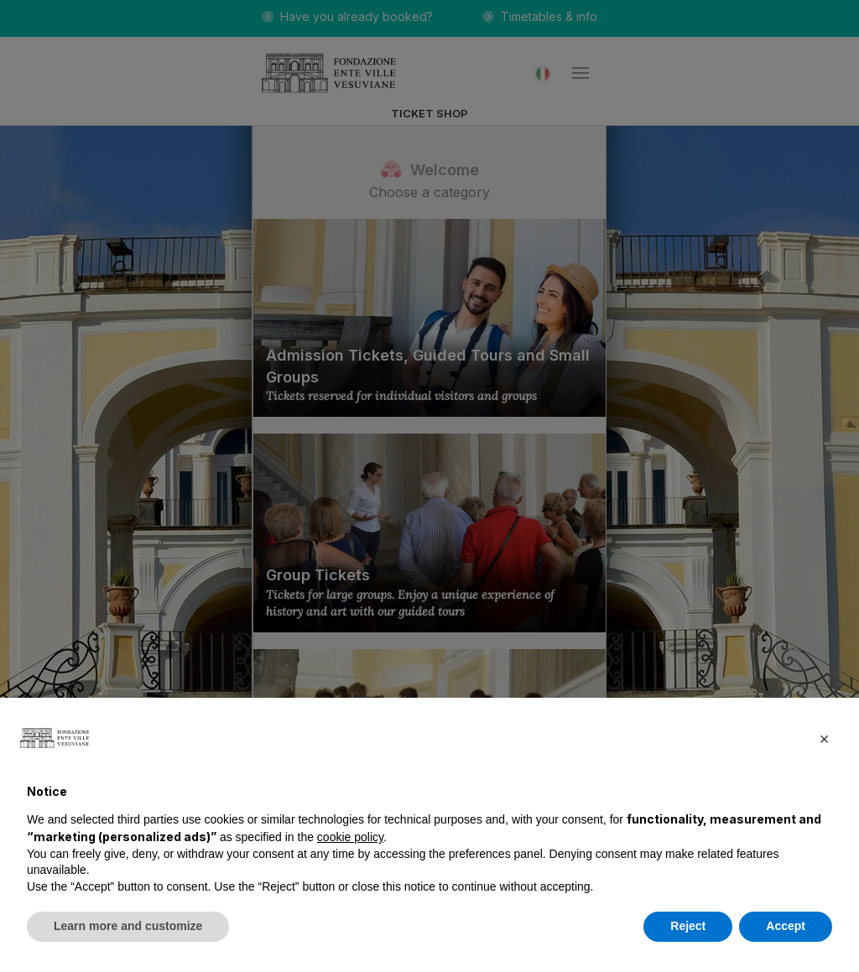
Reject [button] (687, 926)
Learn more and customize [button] (128, 926)
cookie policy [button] (350, 837)
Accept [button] (785, 926)
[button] (823, 738)
